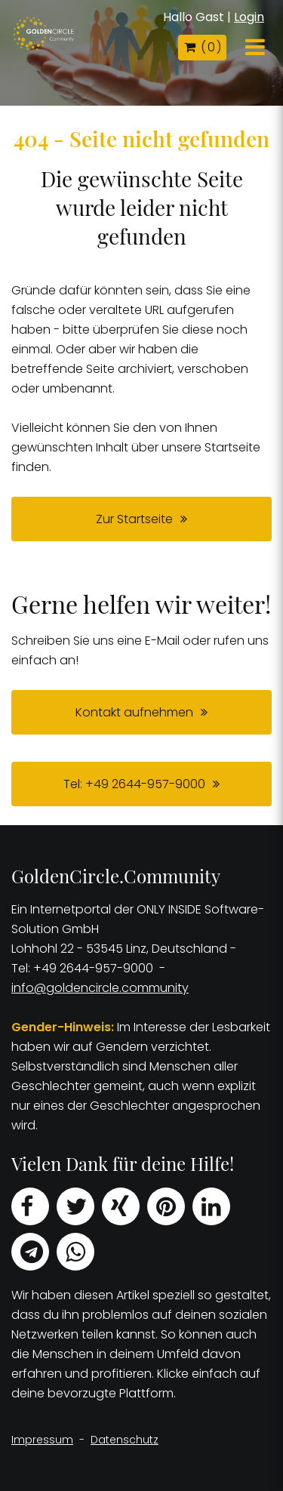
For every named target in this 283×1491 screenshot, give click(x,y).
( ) (202, 47)
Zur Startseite (134, 519)
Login (249, 17)
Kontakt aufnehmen (134, 712)
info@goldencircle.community (100, 988)
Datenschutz (124, 1439)
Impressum (42, 1439)
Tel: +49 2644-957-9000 (134, 784)
